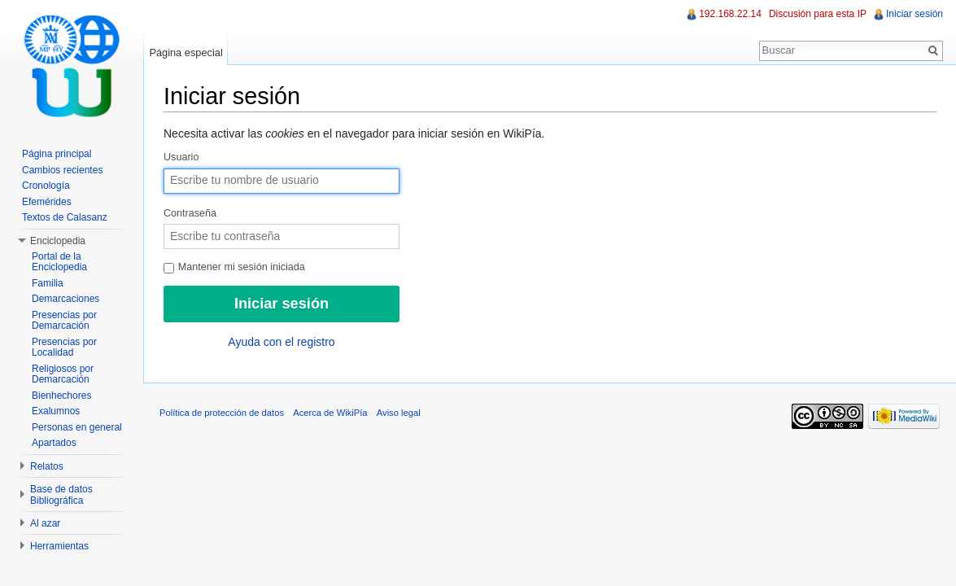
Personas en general (77, 427)
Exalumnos (56, 411)
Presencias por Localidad (64, 347)
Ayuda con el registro (281, 341)
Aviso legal (399, 413)
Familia (47, 283)
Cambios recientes (62, 170)
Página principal (56, 154)
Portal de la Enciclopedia (59, 262)
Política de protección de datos (221, 413)
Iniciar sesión (914, 14)
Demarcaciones (65, 298)
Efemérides (47, 202)
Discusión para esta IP (818, 14)
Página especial (185, 52)
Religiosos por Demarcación (63, 374)
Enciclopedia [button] (57, 241)
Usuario (181, 157)
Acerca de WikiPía (330, 413)
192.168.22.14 (730, 14)
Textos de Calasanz (64, 217)
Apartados (54, 442)
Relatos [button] (46, 466)
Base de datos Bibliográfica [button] (61, 494)
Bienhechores (61, 395)
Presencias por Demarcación (64, 320)
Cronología (46, 185)
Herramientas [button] (59, 546)
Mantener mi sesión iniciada (234, 267)
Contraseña (190, 213)
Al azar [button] (45, 523)
